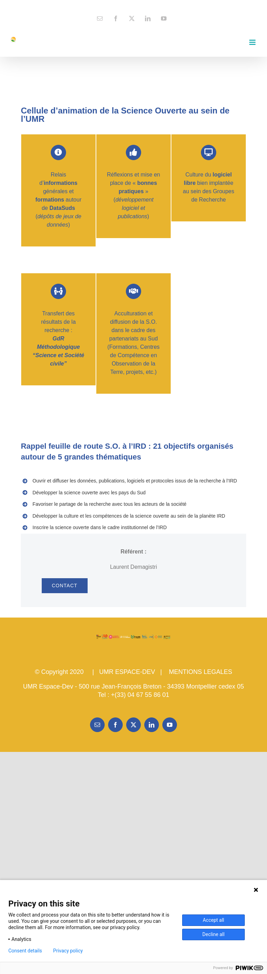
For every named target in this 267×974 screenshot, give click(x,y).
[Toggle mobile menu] (253, 42)
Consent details (25, 950)
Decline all (213, 934)
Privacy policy (68, 950)
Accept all (213, 920)
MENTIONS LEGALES (200, 671)
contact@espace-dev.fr (133, 5)
